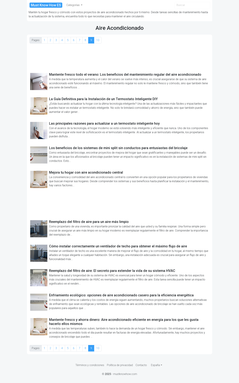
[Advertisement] (120, 57)
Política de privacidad (120, 365)
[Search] (192, 5)
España (155, 365)
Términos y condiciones (89, 365)
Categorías (73, 5)
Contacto (141, 365)
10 (97, 40)
